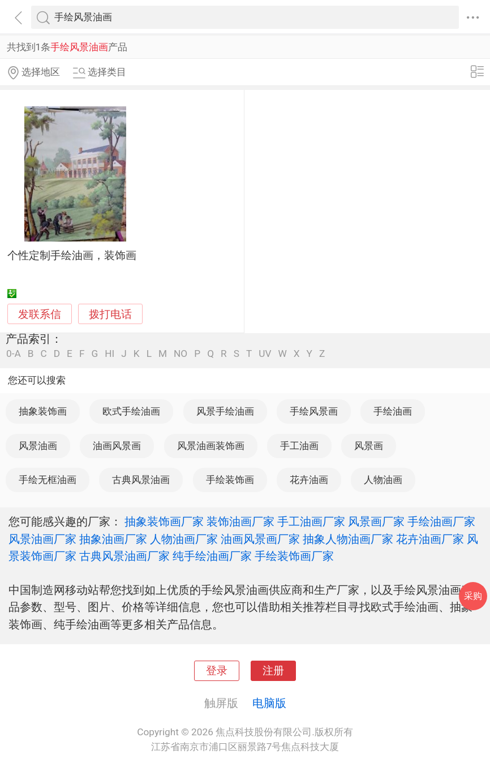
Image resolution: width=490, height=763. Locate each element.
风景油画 (38, 445)
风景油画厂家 (42, 539)
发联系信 (39, 314)
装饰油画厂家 (240, 521)
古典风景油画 (141, 479)
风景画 (368, 445)
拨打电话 (110, 314)
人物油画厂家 (184, 539)
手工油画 (299, 445)
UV (265, 354)
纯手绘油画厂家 (212, 556)
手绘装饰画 (230, 479)
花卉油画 (309, 479)
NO (180, 354)
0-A (13, 354)
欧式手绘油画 (131, 411)
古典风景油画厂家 (124, 556)
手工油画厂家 (311, 521)
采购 (473, 595)
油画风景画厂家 (260, 539)
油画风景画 (117, 445)
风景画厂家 (376, 521)
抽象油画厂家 (113, 539)
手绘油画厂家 (441, 521)
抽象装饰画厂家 (164, 521)
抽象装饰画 (43, 411)
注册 (273, 671)
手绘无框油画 (47, 479)
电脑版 (269, 703)
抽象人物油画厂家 (348, 539)
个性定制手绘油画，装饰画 (71, 255)
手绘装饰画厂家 (294, 556)
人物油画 (383, 479)
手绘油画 (392, 411)
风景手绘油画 (225, 411)
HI (109, 354)
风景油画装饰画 (210, 445)
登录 (216, 671)
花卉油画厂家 (430, 539)
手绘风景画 (314, 411)
